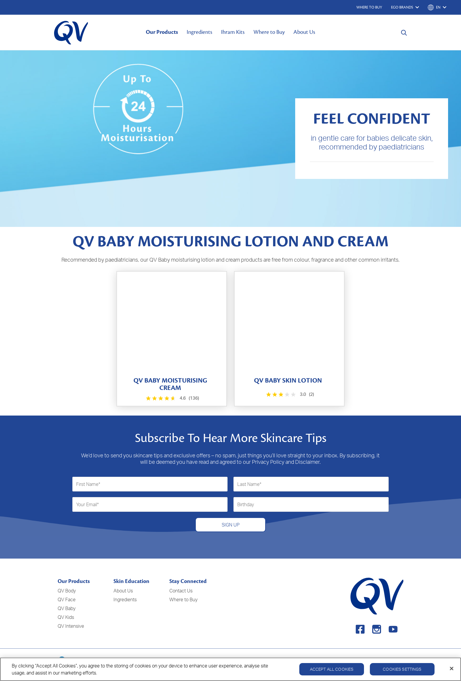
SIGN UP (231, 525)
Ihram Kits (233, 32)
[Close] (451, 671)
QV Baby (67, 608)
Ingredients (199, 32)
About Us (304, 32)
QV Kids (66, 617)
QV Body (67, 591)
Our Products (162, 32)
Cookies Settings (402, 671)
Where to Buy (269, 32)
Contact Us (181, 591)
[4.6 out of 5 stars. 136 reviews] (172, 398)
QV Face (67, 599)
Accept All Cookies (332, 671)
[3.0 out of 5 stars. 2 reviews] (289, 394)
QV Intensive (71, 626)
